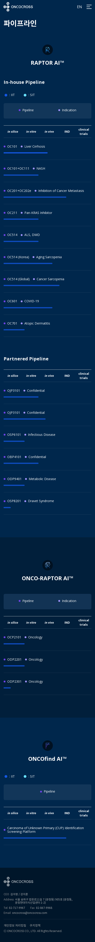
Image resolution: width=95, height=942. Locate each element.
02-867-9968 (44, 908)
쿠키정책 (35, 925)
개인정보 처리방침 (15, 925)
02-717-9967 (17, 908)
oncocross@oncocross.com (29, 913)
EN (79, 6)
